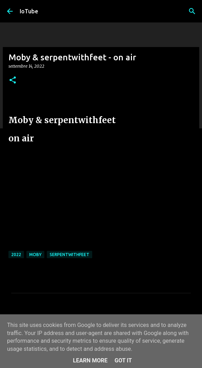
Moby (35, 254)
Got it (123, 360)
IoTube (29, 11)
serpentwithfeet (69, 254)
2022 (16, 254)
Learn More (90, 360)
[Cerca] (192, 11)
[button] (12, 80)
